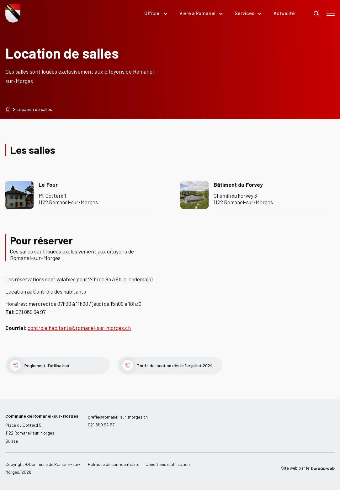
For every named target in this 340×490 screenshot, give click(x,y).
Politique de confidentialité (113, 464)
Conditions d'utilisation (168, 464)
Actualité (284, 13)
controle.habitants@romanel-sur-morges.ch (79, 328)
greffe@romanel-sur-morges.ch (118, 417)
